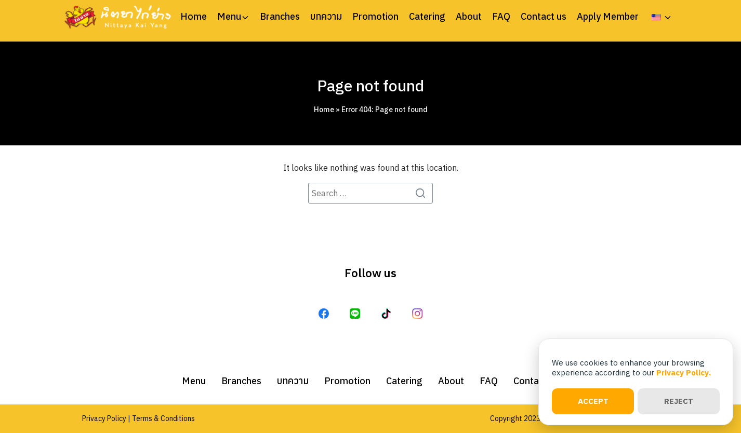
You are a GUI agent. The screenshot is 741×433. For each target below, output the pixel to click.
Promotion (375, 17)
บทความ (326, 17)
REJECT (678, 401)
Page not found (370, 85)
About (469, 17)
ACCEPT (593, 401)
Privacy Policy (104, 418)
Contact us (543, 17)
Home (193, 17)
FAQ (501, 17)
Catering (427, 17)
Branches (280, 17)
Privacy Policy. (683, 372)
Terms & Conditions (163, 418)
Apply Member (608, 17)
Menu (229, 17)
